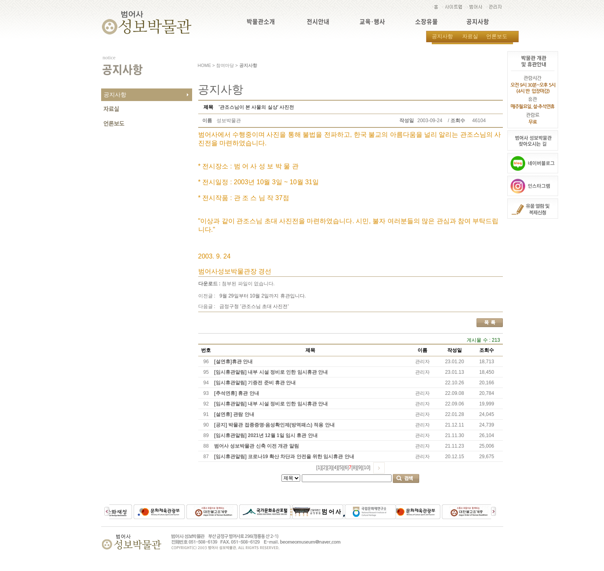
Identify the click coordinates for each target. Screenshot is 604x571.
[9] (359, 467)
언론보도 (496, 36)
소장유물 (426, 22)
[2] (324, 467)
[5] (340, 467)
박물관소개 (261, 22)
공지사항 (477, 22)
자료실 (470, 36)
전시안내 (318, 22)
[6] (346, 467)
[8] (354, 467)
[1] (318, 467)
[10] (366, 467)
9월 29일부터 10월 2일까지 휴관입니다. (262, 296)
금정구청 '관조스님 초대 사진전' (254, 306)
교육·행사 (372, 22)
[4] (335, 467)
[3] (329, 467)
